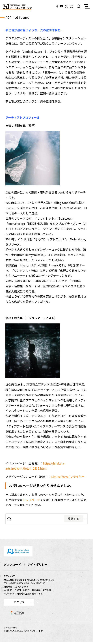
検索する (73, 518)
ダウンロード (12, 564)
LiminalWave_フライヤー (68, 476)
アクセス (19, 602)
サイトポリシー (37, 564)
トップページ (31, 500)
